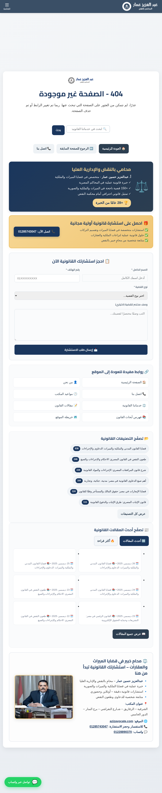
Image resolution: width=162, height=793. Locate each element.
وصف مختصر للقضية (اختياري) (131, 304)
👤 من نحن (70, 382)
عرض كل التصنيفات (133, 513)
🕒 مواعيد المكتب (66, 393)
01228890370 (123, 732)
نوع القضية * (141, 287)
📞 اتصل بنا (44, 148)
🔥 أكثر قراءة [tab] (105, 540)
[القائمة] (7, 6)
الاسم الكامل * (139, 270)
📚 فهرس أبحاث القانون (131, 417)
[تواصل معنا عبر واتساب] (22, 782)
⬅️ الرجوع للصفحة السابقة (76, 148)
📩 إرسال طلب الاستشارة (80, 349)
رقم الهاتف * (73, 270)
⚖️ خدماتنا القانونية (134, 405)
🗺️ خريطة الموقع (66, 417)
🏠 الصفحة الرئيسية (133, 382)
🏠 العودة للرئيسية (113, 148)
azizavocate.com (121, 721)
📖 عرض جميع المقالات (130, 633)
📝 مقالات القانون (66, 405)
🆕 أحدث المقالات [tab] (134, 540)
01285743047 (99, 726)
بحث (58, 130)
